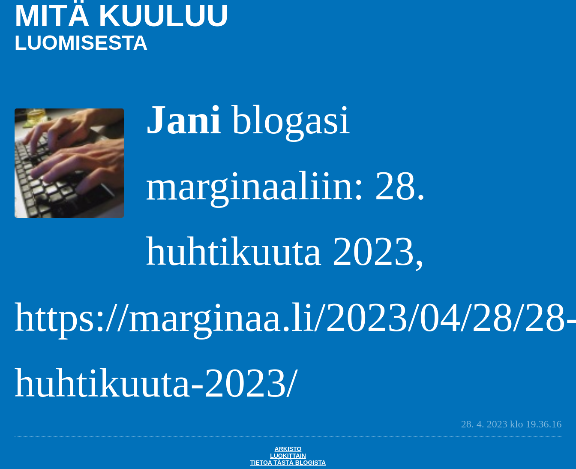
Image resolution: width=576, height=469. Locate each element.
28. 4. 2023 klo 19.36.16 (511, 424)
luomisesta (81, 42)
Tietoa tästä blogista (288, 462)
